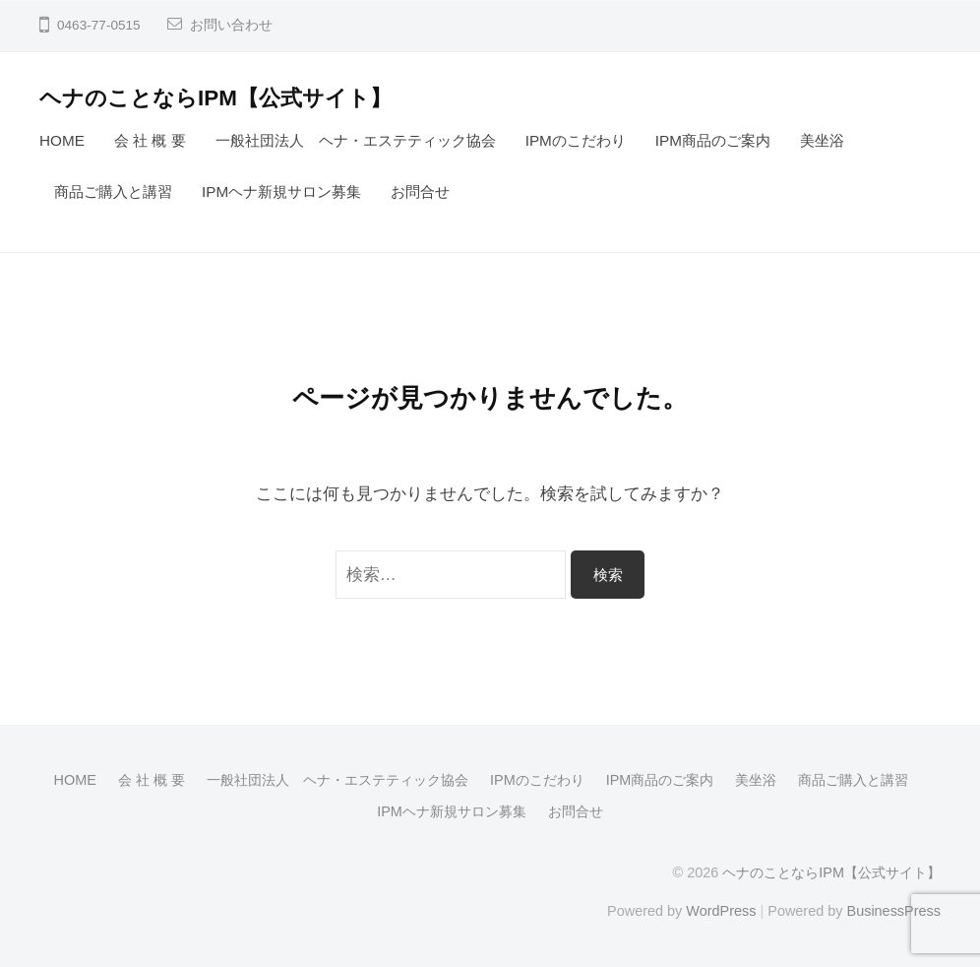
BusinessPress (894, 911)
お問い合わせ (231, 25)
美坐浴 (822, 140)
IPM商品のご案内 (712, 140)
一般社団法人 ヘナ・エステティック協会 (355, 140)
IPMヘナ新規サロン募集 (281, 191)
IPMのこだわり (575, 140)
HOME (62, 140)
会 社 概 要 (150, 140)
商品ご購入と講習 (113, 191)
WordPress (721, 911)
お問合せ (420, 191)
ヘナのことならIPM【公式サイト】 (215, 98)
